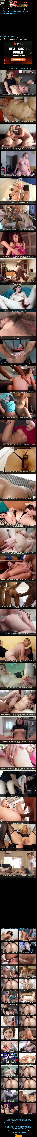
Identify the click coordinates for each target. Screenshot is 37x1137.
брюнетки (20, 38)
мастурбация (23, 39)
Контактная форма (13, 1131)
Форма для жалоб (24, 1131)
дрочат (6, 38)
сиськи (13, 38)
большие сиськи (13, 39)
